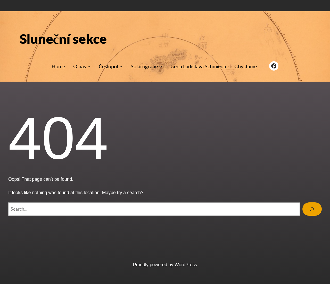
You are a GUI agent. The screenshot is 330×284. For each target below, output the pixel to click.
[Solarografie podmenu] (160, 66)
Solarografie (144, 66)
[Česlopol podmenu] (120, 66)
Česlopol (108, 66)
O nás (79, 66)
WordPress (186, 264)
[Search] (312, 209)
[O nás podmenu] (88, 66)
